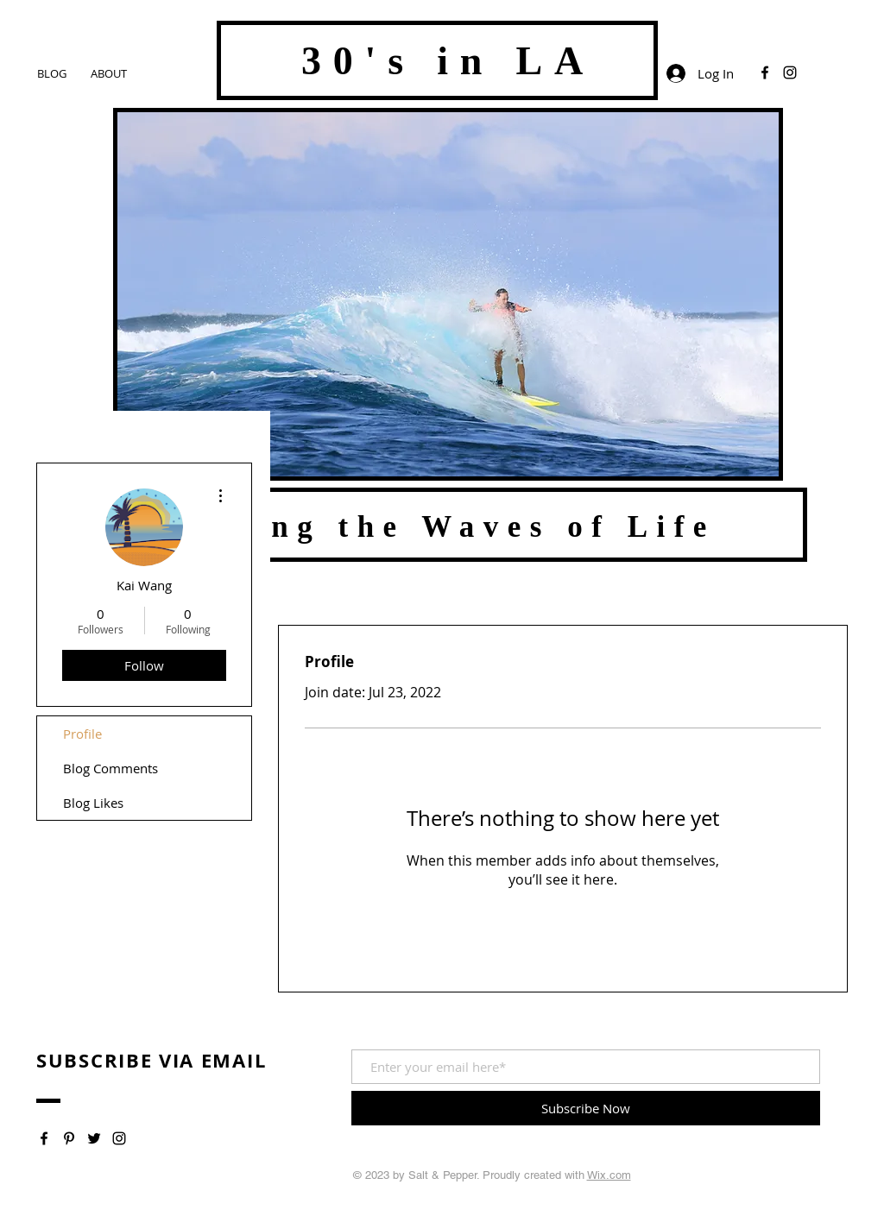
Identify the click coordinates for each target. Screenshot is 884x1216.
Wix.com (609, 1175)
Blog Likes (93, 802)
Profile (82, 733)
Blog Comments (110, 768)
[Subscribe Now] (585, 1108)
